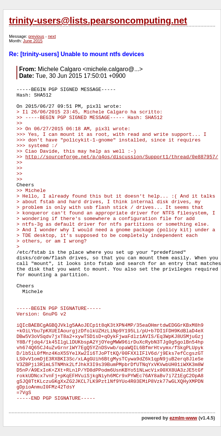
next (52, 36)
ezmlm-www (183, 418)
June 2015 (32, 41)
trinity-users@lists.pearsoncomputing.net (98, 20)
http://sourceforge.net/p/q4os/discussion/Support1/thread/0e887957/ (121, 157)
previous (36, 36)
